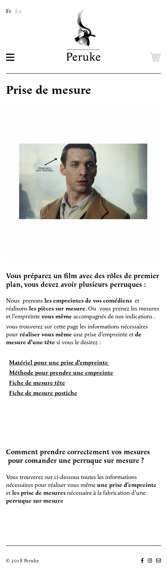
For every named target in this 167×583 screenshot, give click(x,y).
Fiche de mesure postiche (43, 393)
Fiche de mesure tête (37, 383)
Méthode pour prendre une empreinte (61, 373)
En (18, 11)
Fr (8, 11)
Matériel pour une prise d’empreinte (59, 363)
